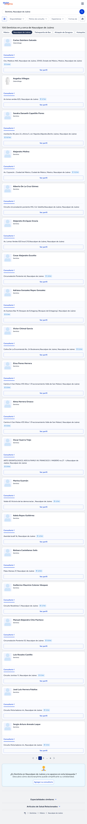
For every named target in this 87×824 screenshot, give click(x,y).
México (6, 32)
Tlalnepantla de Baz (43, 32)
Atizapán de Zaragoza (64, 32)
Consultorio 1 (9, 55)
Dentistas (33, 813)
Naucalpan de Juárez (21, 32)
